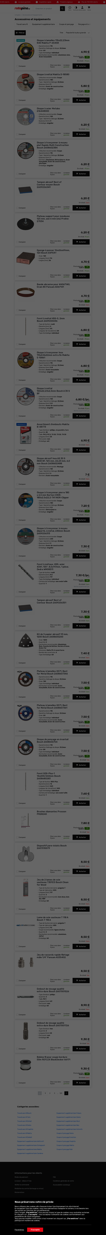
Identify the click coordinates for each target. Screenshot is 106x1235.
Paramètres (19, 1230)
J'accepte (35, 1230)
